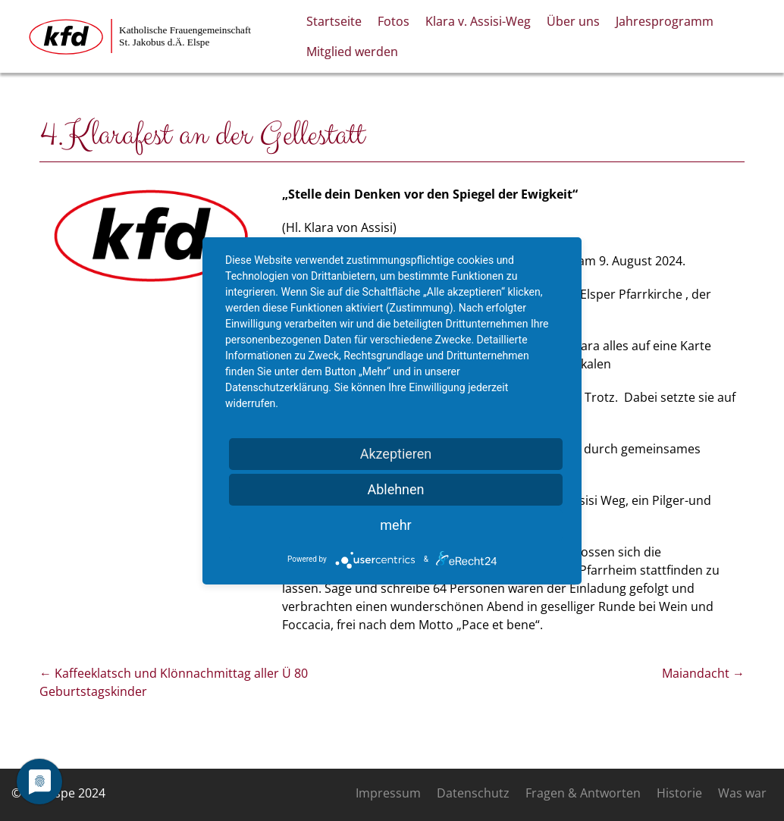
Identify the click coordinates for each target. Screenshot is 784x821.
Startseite (334, 21)
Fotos (393, 21)
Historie (679, 793)
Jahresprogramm (664, 21)
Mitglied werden (352, 51)
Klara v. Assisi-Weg (478, 21)
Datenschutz (473, 793)
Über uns (573, 21)
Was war (742, 793)
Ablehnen (395, 489)
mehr (395, 525)
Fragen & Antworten (583, 793)
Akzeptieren (396, 454)
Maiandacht (703, 673)
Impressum (388, 793)
